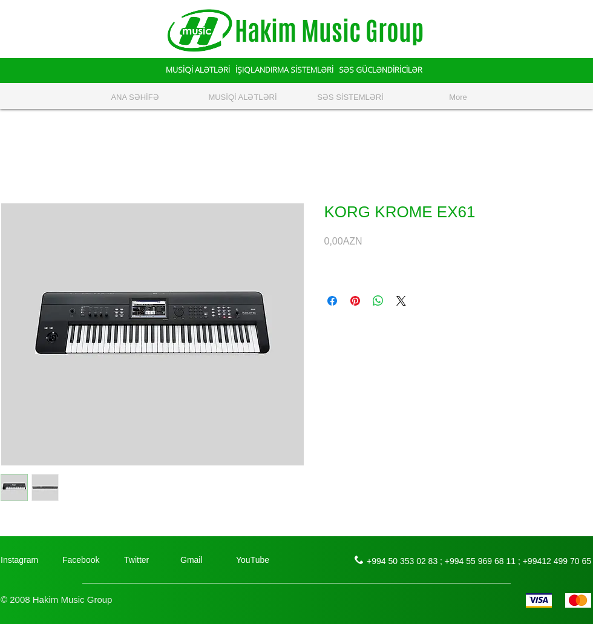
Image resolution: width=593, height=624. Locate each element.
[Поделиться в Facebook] (332, 301)
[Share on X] (401, 301)
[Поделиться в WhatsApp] (378, 301)
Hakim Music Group (329, 31)
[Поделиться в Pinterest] (355, 301)
